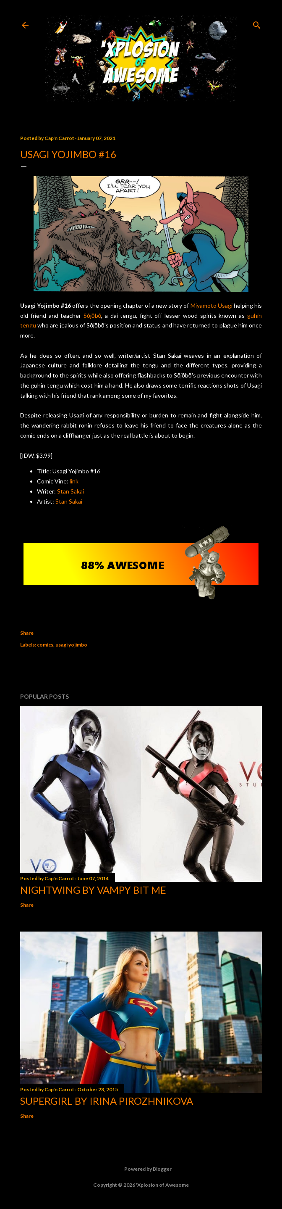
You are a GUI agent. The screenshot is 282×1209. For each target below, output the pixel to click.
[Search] (257, 23)
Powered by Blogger (141, 1169)
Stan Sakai (70, 491)
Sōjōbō (92, 315)
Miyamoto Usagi (211, 305)
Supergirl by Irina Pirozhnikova (106, 1101)
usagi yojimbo (71, 644)
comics (45, 644)
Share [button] (27, 633)
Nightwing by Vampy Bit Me (93, 890)
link (74, 481)
